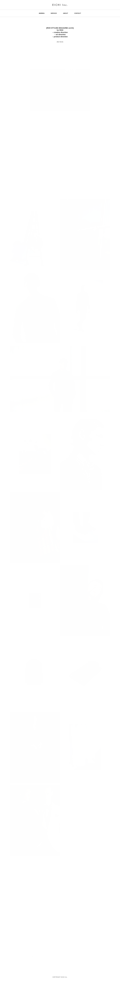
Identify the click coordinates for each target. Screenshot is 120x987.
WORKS (41, 13)
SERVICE (54, 13)
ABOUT (65, 13)
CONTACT (77, 13)
